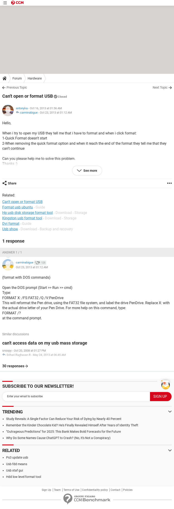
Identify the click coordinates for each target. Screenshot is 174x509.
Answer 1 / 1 (12, 252)
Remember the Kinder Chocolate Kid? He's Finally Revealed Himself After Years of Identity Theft (72, 425)
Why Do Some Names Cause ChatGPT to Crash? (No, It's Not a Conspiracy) (58, 438)
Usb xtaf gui (14, 470)
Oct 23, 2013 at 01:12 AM (56, 112)
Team (57, 490)
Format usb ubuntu (17, 207)
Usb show (10, 229)
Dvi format (10, 223)
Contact (115, 490)
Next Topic (160, 87)
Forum (17, 78)
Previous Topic (17, 87)
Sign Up (46, 490)
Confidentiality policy (95, 490)
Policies (128, 490)
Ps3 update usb (17, 457)
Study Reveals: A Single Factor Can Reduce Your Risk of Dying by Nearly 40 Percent (63, 419)
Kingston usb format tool (22, 218)
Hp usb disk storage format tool (27, 213)
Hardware (35, 78)
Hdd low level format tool (23, 477)
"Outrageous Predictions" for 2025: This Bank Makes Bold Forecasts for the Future (63, 431)
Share (12, 183)
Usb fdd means (16, 464)
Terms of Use (71, 490)
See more (90, 170)
